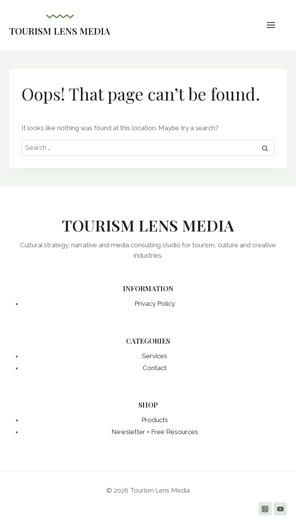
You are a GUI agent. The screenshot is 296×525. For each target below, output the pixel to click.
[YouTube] (280, 508)
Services (154, 356)
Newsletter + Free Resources (154, 432)
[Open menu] (275, 25)
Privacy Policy (155, 303)
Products (154, 420)
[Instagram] (265, 508)
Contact (154, 368)
